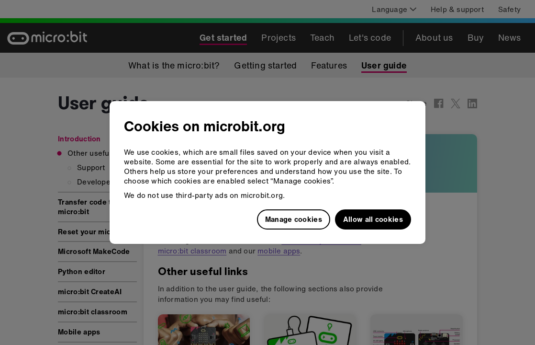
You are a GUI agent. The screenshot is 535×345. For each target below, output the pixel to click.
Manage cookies (293, 219)
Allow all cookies (373, 219)
